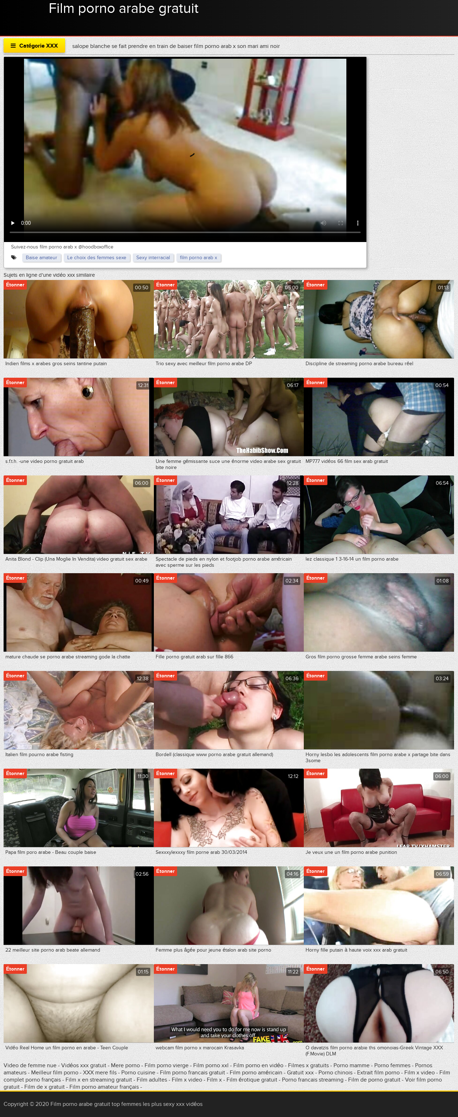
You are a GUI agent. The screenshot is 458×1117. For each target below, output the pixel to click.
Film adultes (153, 1079)
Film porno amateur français (104, 1087)
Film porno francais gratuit (192, 1072)
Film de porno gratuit (374, 1079)
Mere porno (126, 1065)
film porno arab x (198, 258)
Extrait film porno (378, 1072)
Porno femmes (392, 1065)
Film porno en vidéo (258, 1065)
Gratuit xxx (300, 1072)
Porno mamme (351, 1065)
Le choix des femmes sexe (96, 258)
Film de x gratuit (44, 1087)
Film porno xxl (211, 1065)
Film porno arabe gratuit (124, 8)
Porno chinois (336, 1072)
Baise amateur (41, 258)
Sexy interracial (153, 258)
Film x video (420, 1072)
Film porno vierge (167, 1065)
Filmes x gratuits (308, 1065)
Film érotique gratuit (252, 1079)
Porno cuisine (138, 1072)
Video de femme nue (30, 1065)
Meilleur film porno (54, 1072)
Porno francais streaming (313, 1079)
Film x (214, 1079)
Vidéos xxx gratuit (84, 1065)
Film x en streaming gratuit (98, 1079)
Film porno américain (256, 1072)
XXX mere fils (100, 1072)
